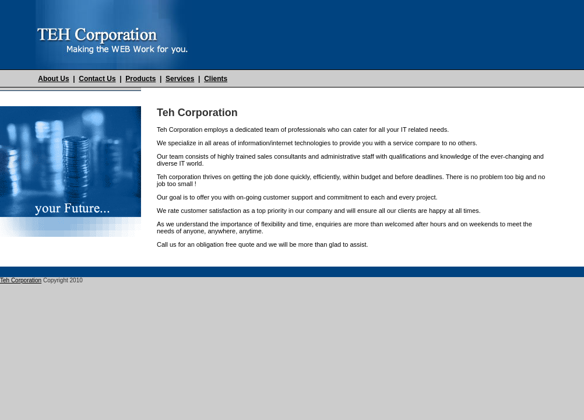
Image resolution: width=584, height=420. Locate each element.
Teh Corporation (20, 280)
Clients (215, 79)
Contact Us (97, 79)
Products (140, 79)
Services (180, 79)
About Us (53, 79)
